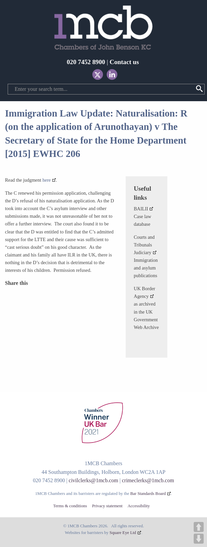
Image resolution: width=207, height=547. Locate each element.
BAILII (141, 208)
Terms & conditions (70, 506)
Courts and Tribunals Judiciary (144, 244)
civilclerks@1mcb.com (93, 480)
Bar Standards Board (148, 493)
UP (199, 527)
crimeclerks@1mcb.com (148, 480)
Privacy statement (107, 506)
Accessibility (139, 506)
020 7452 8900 (86, 61)
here (46, 180)
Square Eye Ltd (123, 532)
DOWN (199, 539)
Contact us (124, 61)
